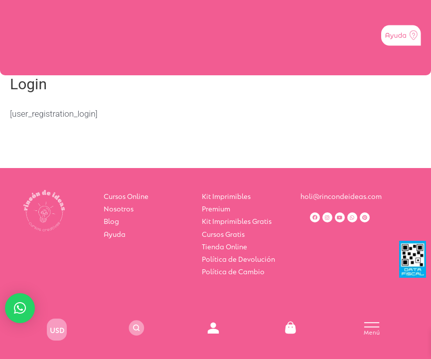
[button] (20, 308)
